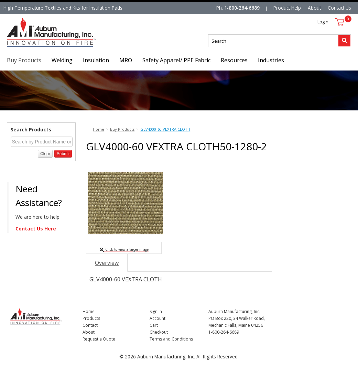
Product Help (287, 7)
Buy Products (24, 60)
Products (91, 318)
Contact (90, 325)
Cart (154, 325)
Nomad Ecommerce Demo (36, 46)
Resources (234, 60)
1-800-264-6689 (242, 7)
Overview (107, 263)
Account (157, 318)
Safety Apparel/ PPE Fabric (176, 60)
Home (89, 311)
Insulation (96, 60)
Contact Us (339, 7)
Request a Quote (99, 339)
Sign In (156, 311)
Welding (62, 60)
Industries (271, 60)
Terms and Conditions (171, 339)
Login (322, 22)
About (314, 7)
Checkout (159, 332)
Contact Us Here (35, 228)
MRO (125, 60)
